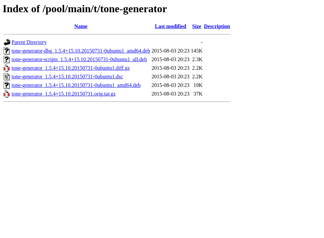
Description (217, 26)
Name (81, 26)
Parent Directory (29, 42)
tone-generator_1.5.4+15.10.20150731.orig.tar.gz (64, 94)
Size (196, 26)
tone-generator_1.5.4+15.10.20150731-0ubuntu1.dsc (67, 76)
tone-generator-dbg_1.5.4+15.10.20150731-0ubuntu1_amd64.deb (81, 51)
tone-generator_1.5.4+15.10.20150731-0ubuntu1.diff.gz (71, 68)
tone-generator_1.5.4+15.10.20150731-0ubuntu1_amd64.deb (76, 85)
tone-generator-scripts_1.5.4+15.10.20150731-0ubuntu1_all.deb (79, 59)
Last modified (170, 26)
